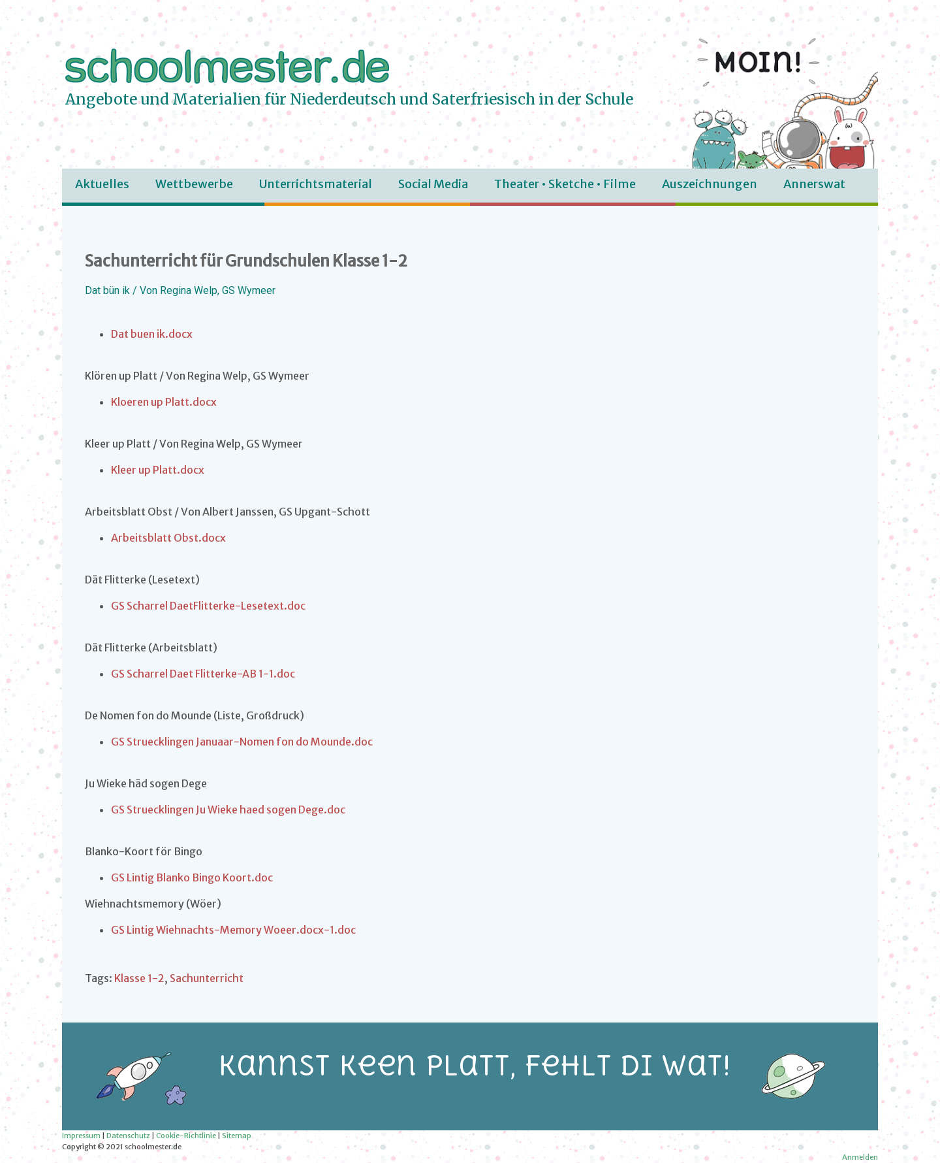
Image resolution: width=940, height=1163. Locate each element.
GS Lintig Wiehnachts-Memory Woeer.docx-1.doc (233, 929)
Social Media (433, 183)
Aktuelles (102, 183)
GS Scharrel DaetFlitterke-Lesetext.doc (208, 605)
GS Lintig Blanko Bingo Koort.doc (192, 877)
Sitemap (236, 1135)
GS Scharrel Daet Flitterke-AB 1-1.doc (203, 673)
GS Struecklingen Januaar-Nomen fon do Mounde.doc (242, 741)
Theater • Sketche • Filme (565, 183)
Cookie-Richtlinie (186, 1135)
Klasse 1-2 (139, 978)
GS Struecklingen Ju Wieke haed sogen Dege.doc (228, 809)
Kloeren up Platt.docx (164, 401)
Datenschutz (128, 1135)
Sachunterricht (206, 978)
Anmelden (860, 1157)
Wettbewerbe (194, 183)
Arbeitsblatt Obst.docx (168, 537)
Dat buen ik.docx (152, 333)
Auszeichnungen (709, 183)
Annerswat (814, 183)
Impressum (81, 1135)
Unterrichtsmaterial (315, 183)
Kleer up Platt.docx (157, 469)
